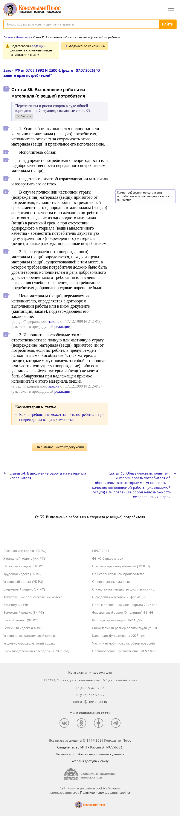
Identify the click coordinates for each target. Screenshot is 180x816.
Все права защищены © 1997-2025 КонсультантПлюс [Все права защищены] (90, 740)
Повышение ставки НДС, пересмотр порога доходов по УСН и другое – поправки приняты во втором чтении (143, 67)
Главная (8, 37)
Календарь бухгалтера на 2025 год (118, 635)
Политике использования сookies (105, 792)
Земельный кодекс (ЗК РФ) (23, 612)
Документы (23, 37)
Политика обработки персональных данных (90, 754)
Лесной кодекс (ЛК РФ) (20, 620)
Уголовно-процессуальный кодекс (29, 643)
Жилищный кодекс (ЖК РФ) (24, 558)
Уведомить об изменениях (87, 46)
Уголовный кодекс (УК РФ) (23, 581)
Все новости (125, 128)
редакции (38, 46)
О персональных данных (111, 581)
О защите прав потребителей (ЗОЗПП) (121, 566)
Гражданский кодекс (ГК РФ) (24, 551)
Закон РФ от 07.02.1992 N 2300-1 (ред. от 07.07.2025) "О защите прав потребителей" (51, 73)
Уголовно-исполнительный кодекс (29, 635)
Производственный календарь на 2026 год (124, 605)
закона (53, 321)
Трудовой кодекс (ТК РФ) (22, 574)
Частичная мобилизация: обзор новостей (123, 643)
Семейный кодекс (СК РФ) (22, 628)
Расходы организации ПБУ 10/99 (117, 620)
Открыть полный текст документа (59, 447)
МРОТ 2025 (100, 551)
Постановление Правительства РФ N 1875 (124, 651)
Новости (132, 48)
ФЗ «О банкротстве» (107, 558)
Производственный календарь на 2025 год (36, 651)
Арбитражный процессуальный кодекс (32, 597)
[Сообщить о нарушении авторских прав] (90, 774)
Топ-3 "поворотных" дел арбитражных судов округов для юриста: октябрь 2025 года (143, 114)
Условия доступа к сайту (90, 761)
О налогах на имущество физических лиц (123, 589)
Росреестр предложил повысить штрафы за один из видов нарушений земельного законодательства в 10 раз (144, 90)
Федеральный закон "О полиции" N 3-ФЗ (123, 612)
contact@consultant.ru (90, 701)
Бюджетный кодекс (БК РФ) (24, 589)
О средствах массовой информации (119, 597)
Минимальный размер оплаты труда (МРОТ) (125, 628)
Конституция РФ (15, 605)
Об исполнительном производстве (118, 574)
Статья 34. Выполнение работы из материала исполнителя (47, 475)
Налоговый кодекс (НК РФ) (23, 566)
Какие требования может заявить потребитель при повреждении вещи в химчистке (143, 196)
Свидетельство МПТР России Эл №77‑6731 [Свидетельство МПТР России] (90, 747)
